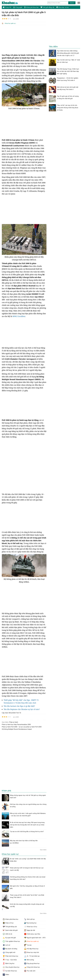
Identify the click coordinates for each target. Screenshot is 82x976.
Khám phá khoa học (31, 7)
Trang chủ (7, 7)
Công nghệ (17, 7)
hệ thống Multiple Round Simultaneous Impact (17, 729)
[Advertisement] (24, 39)
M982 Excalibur (19, 316)
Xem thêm (43, 849)
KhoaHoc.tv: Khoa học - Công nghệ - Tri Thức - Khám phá (12, 3)
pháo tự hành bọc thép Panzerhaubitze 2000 (16, 724)
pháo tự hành (13, 722)
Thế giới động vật (47, 7)
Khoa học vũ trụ (62, 7)
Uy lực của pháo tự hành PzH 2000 (30, 726)
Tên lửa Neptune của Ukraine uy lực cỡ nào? (22, 709)
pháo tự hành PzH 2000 (9, 726)
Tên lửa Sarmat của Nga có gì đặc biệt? (19, 706)
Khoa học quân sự (10, 23)
